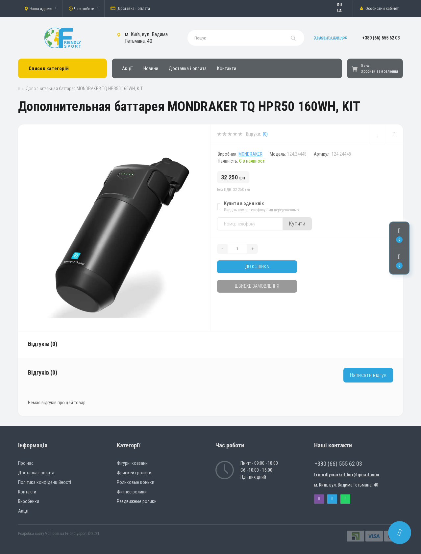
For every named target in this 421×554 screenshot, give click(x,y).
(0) (265, 134)
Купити (297, 224)
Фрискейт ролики (134, 472)
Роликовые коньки (135, 482)
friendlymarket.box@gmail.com (346, 474)
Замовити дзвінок (330, 37)
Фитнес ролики (132, 491)
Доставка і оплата (130, 8)
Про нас (26, 463)
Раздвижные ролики (137, 501)
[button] (40, 8)
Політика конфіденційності (44, 482)
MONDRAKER (250, 154)
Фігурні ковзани (132, 463)
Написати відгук (368, 375)
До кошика (257, 266)
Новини (151, 68)
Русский (343, 5)
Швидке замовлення (257, 286)
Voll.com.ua (54, 533)
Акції (127, 68)
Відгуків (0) (42, 343)
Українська (343, 11)
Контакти (226, 68)
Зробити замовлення (379, 71)
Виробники (28, 501)
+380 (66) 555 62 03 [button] (338, 463)
